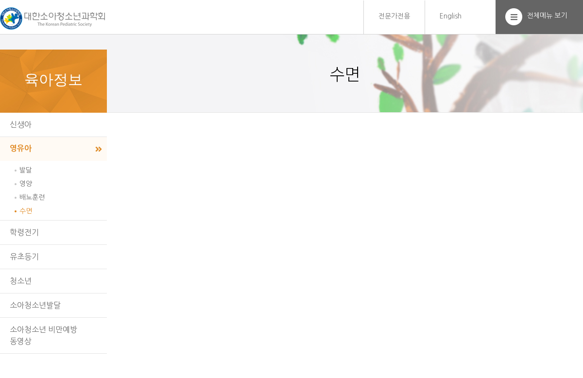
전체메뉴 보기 (547, 15)
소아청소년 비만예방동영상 (43, 335)
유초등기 (24, 256)
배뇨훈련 (32, 197)
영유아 (21, 148)
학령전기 (24, 232)
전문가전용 (394, 16)
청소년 (21, 281)
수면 (25, 210)
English (451, 16)
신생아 (21, 124)
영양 (25, 183)
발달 (25, 170)
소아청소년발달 (35, 305)
